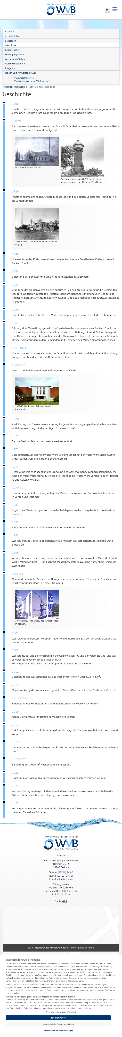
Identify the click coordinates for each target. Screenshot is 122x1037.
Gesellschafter (12, 49)
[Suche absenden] (107, 10)
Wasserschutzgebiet (15, 63)
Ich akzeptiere (58, 1017)
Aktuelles (10, 31)
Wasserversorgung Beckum (15, 87)
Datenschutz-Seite (75, 981)
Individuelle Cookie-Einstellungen (58, 1030)
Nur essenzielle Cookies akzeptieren (58, 1024)
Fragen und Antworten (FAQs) (20, 72)
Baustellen (10, 40)
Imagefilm (10, 68)
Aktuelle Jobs (12, 36)
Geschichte (10, 45)
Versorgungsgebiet (15, 54)
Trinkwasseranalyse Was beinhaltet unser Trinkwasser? (32, 79)
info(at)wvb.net (65, 879)
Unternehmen (36, 87)
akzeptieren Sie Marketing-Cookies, (51, 947)
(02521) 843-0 (65, 872)
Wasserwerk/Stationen (16, 59)
